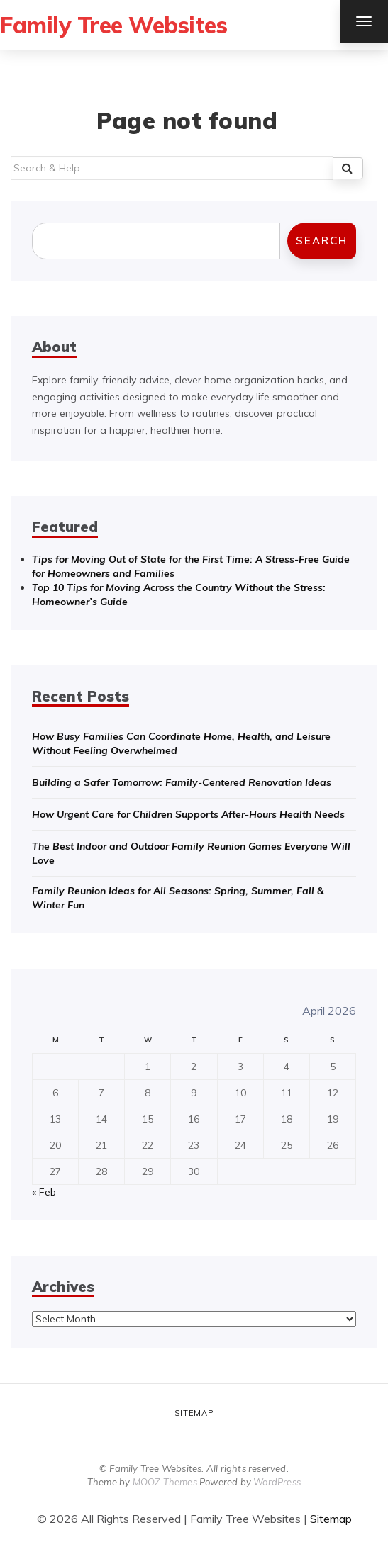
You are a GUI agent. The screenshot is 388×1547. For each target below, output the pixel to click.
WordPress (277, 1481)
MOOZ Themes (165, 1481)
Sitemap (194, 1413)
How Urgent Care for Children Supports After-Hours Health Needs (188, 814)
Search (322, 240)
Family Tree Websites (113, 25)
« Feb (44, 1192)
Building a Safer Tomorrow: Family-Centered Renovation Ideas (181, 782)
